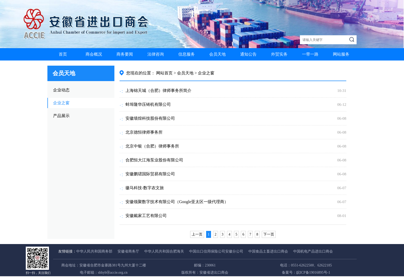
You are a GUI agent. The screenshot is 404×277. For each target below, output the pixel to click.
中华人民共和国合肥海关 (164, 251)
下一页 (268, 234)
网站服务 (341, 54)
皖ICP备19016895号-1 (313, 272)
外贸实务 (279, 54)
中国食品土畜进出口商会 (268, 251)
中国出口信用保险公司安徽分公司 (216, 251)
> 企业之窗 (204, 73)
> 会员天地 (183, 73)
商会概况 (94, 54)
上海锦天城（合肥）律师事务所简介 (158, 90)
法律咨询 (155, 54)
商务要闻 (124, 54)
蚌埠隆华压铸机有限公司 (148, 104)
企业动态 (61, 90)
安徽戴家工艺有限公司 (146, 215)
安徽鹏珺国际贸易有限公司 (150, 174)
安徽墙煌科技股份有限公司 (150, 118)
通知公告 (248, 54)
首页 (63, 54)
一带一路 (310, 54)
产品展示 (61, 116)
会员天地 (217, 54)
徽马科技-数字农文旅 (144, 188)
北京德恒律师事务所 (144, 132)
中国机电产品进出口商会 (313, 251)
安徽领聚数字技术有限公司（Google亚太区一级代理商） (176, 202)
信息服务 (186, 54)
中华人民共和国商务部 (94, 251)
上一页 (197, 234)
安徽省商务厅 (128, 251)
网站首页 (164, 73)
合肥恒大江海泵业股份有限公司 (154, 160)
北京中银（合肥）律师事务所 (152, 146)
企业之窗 (61, 103)
